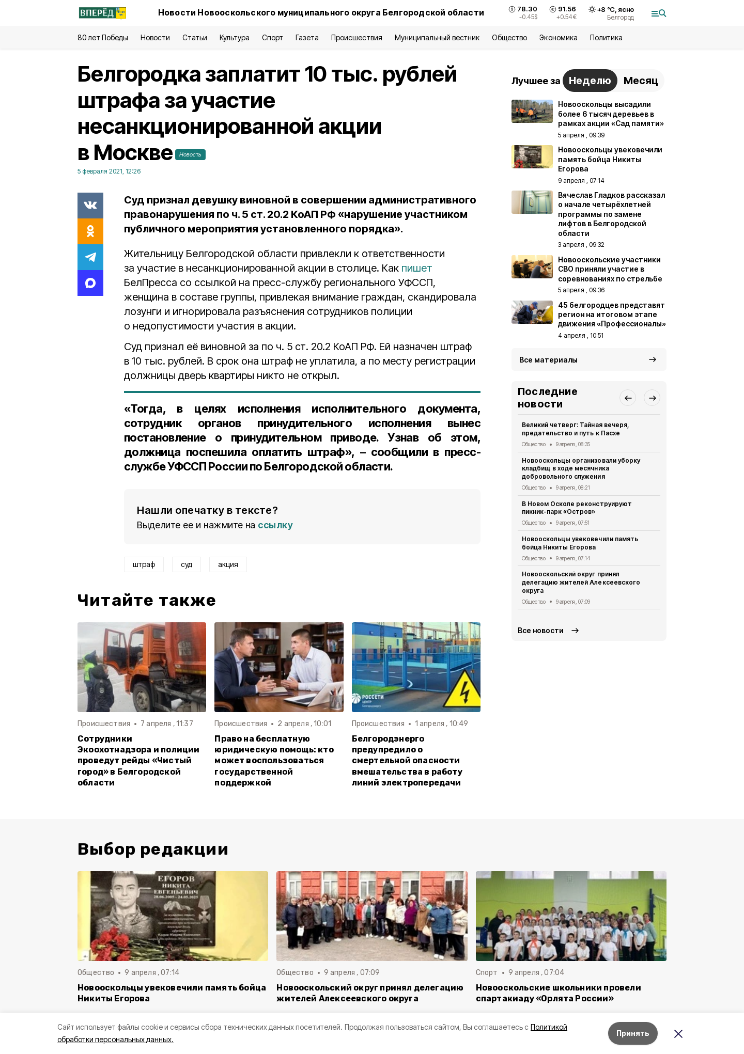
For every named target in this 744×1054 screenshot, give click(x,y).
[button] (627, 397)
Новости (155, 37)
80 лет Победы (103, 37)
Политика (606, 37)
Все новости (541, 630)
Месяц (641, 80)
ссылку (275, 525)
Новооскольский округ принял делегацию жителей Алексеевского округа (581, 582)
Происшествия (356, 37)
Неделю (590, 80)
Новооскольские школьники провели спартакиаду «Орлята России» (558, 993)
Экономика (558, 37)
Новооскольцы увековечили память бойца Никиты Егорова (580, 543)
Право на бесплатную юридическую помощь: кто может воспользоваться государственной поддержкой (273, 760)
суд (186, 564)
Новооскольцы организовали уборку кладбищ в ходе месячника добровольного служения (581, 469)
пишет (416, 268)
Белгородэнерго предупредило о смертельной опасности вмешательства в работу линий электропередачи (407, 760)
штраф (144, 564)
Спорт (272, 37)
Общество (509, 37)
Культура (235, 37)
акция (228, 564)
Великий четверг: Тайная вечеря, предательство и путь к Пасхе (575, 429)
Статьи (194, 37)
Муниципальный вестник (437, 37)
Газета (307, 37)
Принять (632, 1033)
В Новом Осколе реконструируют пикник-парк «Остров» (577, 508)
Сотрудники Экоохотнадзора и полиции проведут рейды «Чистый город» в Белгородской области (139, 760)
